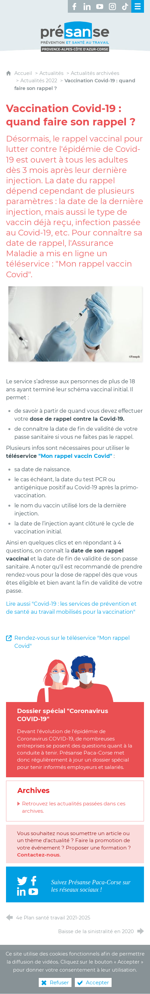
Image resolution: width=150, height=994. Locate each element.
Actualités (51, 73)
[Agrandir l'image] (75, 323)
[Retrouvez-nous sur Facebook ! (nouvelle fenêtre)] (74, 6)
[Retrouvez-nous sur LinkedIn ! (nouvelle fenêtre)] (87, 6)
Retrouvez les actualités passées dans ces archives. (73, 807)
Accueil (23, 73)
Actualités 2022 (38, 81)
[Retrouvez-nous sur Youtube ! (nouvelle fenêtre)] (99, 6)
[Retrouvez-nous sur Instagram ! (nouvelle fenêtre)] (112, 6)
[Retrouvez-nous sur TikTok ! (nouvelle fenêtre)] (125, 6)
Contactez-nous (38, 855)
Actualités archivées (95, 73)
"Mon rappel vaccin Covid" (75, 456)
